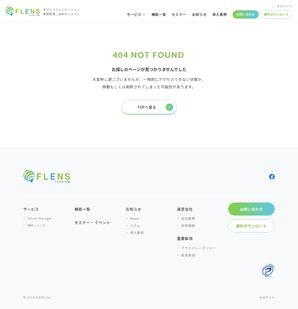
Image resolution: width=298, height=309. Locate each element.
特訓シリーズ (36, 225)
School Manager (39, 218)
